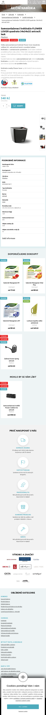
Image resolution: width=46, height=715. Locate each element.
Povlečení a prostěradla (7, 647)
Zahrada (11, 14)
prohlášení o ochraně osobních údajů (23, 698)
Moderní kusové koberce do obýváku (11, 606)
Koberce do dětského (7, 609)
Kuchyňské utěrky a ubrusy (8, 657)
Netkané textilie (5, 635)
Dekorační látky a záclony (8, 644)
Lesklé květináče (27, 17)
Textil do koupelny (6, 654)
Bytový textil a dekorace (11, 642)
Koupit (20, 106)
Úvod (3, 14)
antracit (4, 196)
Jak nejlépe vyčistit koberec (8, 674)
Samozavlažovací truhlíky (8, 630)
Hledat (30, 2)
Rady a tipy (5, 666)
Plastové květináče (6, 625)
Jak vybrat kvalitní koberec (8, 668)
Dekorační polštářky (6, 652)
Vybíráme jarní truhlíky (7, 676)
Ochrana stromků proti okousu (9, 633)
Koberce (4, 596)
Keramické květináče (6, 623)
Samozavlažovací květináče (10, 17)
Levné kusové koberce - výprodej (10, 611)
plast (3, 202)
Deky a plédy (4, 649)
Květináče (20, 14)
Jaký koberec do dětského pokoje (10, 671)
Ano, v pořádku (23, 706)
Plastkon (4, 178)
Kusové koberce (5, 599)
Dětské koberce (5, 604)
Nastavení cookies (23, 711)
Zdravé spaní (4, 659)
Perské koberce (5, 601)
